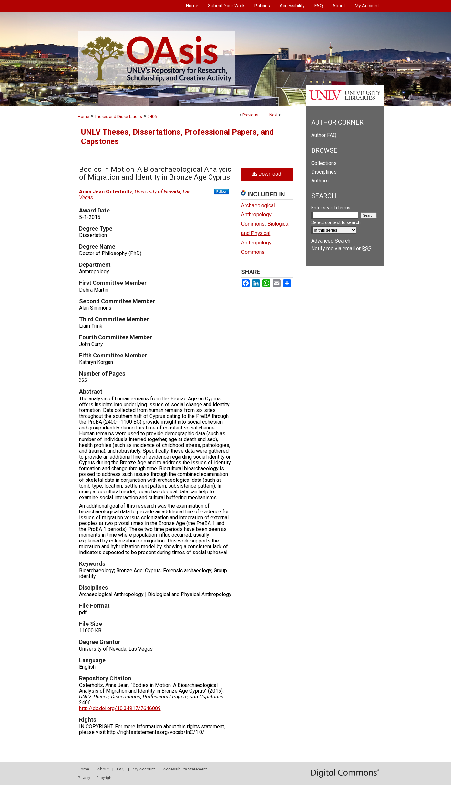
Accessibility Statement (185, 769)
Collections (324, 163)
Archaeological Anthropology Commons (258, 215)
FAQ (121, 769)
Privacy (84, 778)
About (103, 769)
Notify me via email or (341, 248)
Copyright (104, 778)
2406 (152, 116)
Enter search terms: (331, 207)
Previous (250, 114)
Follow (221, 191)
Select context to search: (336, 222)
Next (273, 114)
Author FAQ (323, 135)
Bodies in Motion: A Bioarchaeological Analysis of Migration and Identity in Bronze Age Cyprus (155, 173)
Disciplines (324, 172)
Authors (320, 181)
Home (83, 116)
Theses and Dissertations (118, 116)
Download (266, 174)
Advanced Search (330, 241)
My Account (144, 769)
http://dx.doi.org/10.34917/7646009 (120, 708)
